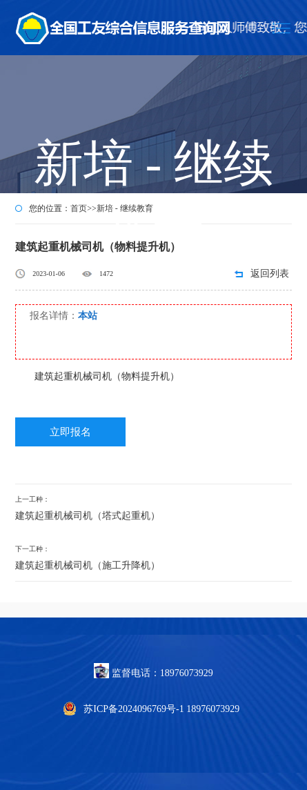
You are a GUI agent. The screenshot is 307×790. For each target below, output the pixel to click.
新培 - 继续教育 (125, 208)
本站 (87, 315)
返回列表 (269, 273)
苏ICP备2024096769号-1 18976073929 (161, 709)
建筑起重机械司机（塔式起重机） (87, 516)
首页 (78, 208)
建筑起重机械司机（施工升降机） (87, 565)
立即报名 (70, 431)
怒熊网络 (19, 609)
